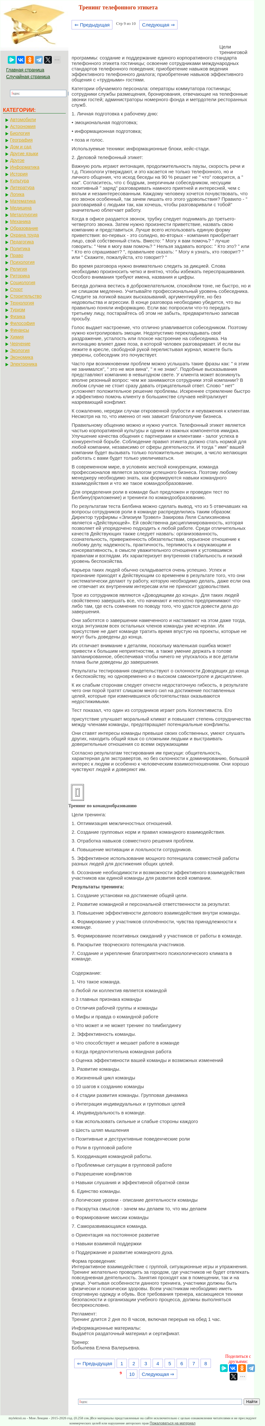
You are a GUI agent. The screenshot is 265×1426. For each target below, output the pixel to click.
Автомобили (23, 119)
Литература (22, 187)
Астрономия (23, 126)
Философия (22, 323)
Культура (19, 180)
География (21, 140)
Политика (20, 248)
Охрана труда (24, 235)
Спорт (16, 289)
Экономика (21, 357)
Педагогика (22, 241)
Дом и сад (20, 146)
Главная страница (25, 69)
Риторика (20, 275)
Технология (22, 303)
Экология (19, 350)
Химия (17, 336)
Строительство (25, 296)
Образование (24, 228)
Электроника (23, 364)
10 (132, 1374)
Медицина (21, 207)
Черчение (20, 343)
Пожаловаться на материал (172, 1423)
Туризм (17, 309)
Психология (22, 262)
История (19, 174)
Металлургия (24, 214)
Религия (18, 269)
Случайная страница (28, 76)
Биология (20, 133)
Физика (17, 316)
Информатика (24, 167)
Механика (20, 221)
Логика (17, 194)
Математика (23, 201)
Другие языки (24, 153)
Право (16, 255)
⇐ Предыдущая (92, 24)
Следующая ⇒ (158, 24)
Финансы (19, 330)
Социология (22, 282)
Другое (17, 160)
